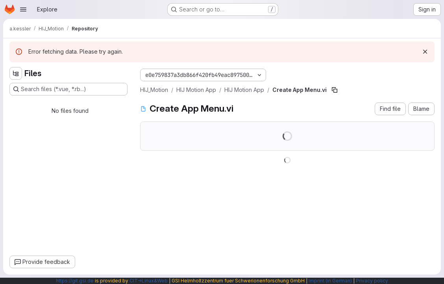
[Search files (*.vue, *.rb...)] (68, 89)
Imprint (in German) (330, 281)
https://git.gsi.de (75, 281)
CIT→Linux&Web (149, 281)
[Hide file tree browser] (15, 73)
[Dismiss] (425, 51)
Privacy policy (372, 281)
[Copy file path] (334, 90)
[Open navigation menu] (23, 9)
